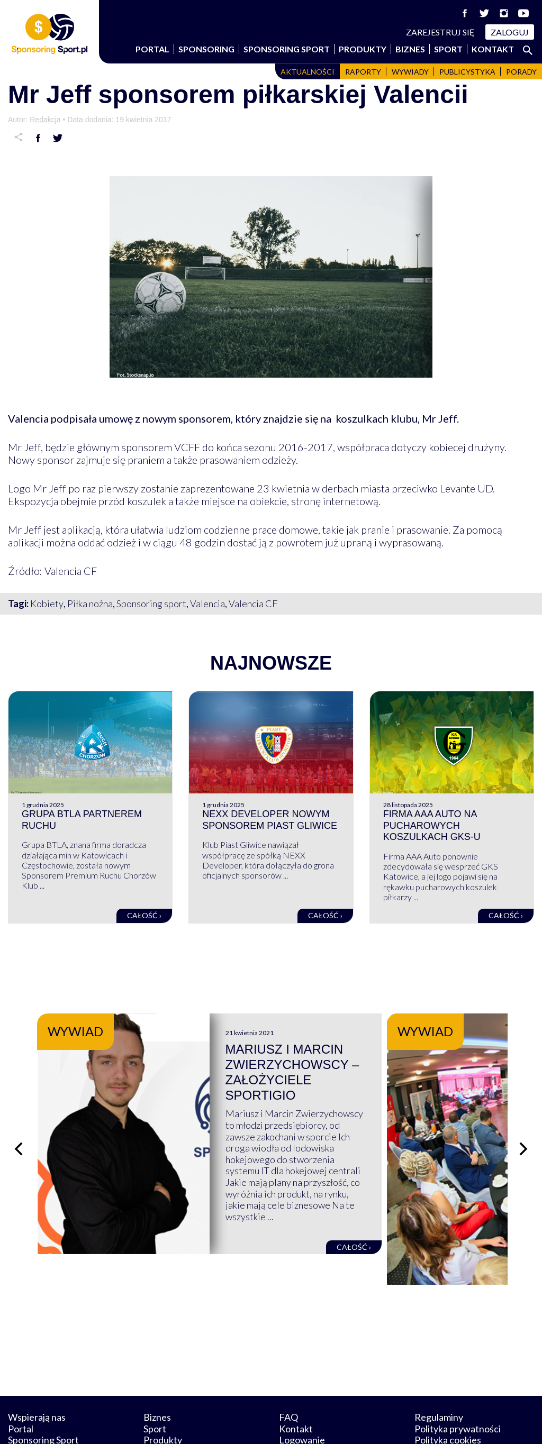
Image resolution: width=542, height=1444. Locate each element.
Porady (521, 71)
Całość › (144, 915)
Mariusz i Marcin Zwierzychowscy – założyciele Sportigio (367, 1064)
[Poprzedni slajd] (18, 1124)
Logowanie (302, 1390)
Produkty (362, 49)
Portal (152, 49)
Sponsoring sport (151, 603)
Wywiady (410, 71)
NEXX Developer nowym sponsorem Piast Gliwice (269, 820)
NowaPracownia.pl (278, 1424)
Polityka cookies (447, 1390)
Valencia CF (253, 603)
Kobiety (47, 603)
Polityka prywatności (457, 1379)
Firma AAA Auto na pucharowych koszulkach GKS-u (432, 825)
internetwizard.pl (369, 1424)
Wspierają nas (37, 1367)
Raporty (363, 71)
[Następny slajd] (523, 1124)
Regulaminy (438, 1367)
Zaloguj (510, 32)
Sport (448, 49)
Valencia (207, 603)
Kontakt (493, 49)
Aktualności (308, 71)
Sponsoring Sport (286, 49)
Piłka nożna (90, 603)
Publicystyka (467, 71)
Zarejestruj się (440, 32)
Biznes (410, 49)
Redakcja (45, 119)
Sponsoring (206, 49)
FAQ (288, 1367)
